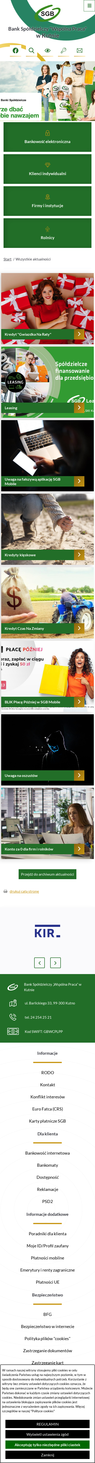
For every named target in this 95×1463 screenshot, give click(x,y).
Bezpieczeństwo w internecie (47, 1326)
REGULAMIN (48, 1424)
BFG (47, 1314)
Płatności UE (47, 1282)
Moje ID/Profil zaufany (48, 1245)
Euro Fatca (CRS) (47, 1108)
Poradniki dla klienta (47, 1233)
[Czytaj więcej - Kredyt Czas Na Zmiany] (47, 611)
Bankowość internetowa (47, 1153)
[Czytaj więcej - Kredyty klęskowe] (47, 538)
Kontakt (47, 1084)
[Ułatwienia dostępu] (47, 50)
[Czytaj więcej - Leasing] (47, 391)
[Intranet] (63, 50)
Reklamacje (47, 1189)
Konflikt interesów (47, 1096)
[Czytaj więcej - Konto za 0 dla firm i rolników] (47, 832)
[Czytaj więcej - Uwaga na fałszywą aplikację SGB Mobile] (47, 464)
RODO (47, 1072)
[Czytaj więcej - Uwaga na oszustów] (47, 758)
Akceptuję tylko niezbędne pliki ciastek (47, 1444)
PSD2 (47, 1201)
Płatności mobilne (47, 1257)
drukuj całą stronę (24, 900)
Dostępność (48, 1177)
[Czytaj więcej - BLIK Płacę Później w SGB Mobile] (47, 685)
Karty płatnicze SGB (47, 1121)
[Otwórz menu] (89, 5)
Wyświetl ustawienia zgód (47, 1434)
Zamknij (47, 1455)
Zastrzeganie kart (48, 1362)
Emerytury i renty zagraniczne (47, 1270)
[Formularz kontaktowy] (79, 50)
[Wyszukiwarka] (31, 50)
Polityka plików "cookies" (47, 1338)
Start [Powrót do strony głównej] (8, 268)
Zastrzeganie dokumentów (47, 1350)
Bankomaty (47, 1165)
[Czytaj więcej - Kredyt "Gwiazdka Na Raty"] (47, 317)
